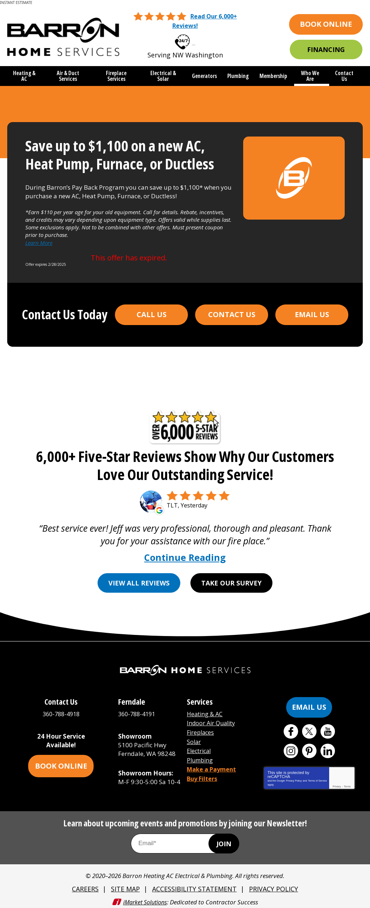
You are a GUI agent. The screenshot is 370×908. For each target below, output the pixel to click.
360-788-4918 (194, 39)
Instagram (291, 748)
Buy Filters (203, 772)
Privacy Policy (294, 778)
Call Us (152, 311)
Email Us (312, 311)
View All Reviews (138, 580)
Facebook (291, 729)
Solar (194, 737)
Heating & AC (205, 711)
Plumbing (201, 754)
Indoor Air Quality (212, 720)
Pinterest (309, 748)
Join (223, 841)
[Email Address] (185, 841)
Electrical (200, 745)
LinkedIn (327, 748)
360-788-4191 (138, 711)
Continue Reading (185, 555)
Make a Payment (213, 763)
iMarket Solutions (145, 898)
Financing (326, 48)
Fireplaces (201, 729)
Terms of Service (317, 778)
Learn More (38, 240)
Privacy (336, 784)
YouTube (327, 729)
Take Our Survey (232, 580)
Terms (347, 784)
